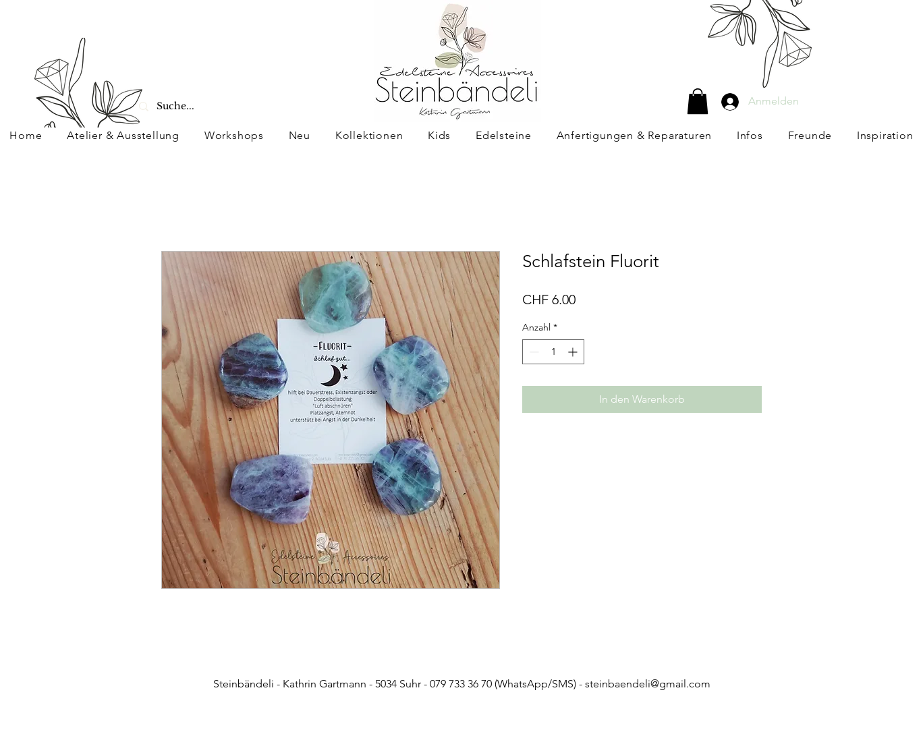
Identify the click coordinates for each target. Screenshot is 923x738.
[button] (697, 101)
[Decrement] (532, 352)
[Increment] (573, 352)
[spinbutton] (553, 352)
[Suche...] (209, 106)
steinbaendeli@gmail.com (647, 683)
